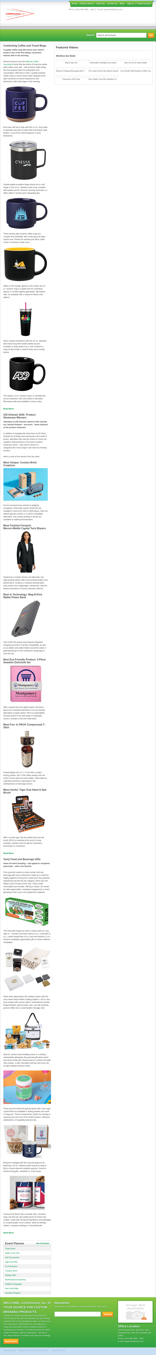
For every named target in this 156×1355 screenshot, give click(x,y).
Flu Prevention (11, 1266)
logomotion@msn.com (113, 9)
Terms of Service (58, 1350)
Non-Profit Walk (11, 1288)
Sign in (130, 4)
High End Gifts (11, 1262)
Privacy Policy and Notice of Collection (33, 1350)
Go (151, 35)
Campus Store (11, 1271)
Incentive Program (12, 1293)
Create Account (144, 4)
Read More (8, 409)
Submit (108, 1314)
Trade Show (10, 1249)
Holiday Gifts (10, 1275)
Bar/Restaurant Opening (15, 1280)
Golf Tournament (12, 1257)
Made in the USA (12, 1253)
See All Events (42, 1243)
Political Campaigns (13, 1284)
